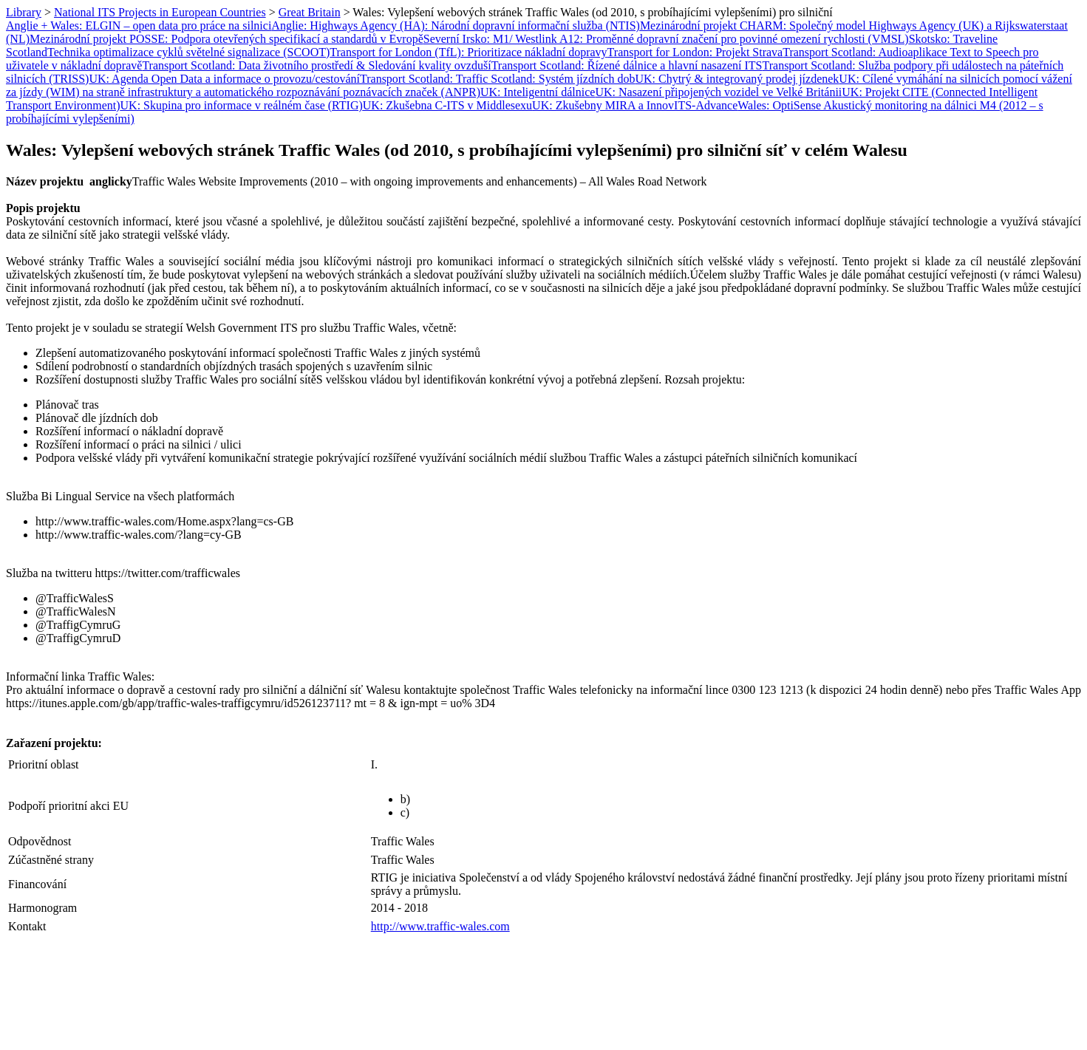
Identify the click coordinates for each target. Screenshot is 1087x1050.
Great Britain (310, 12)
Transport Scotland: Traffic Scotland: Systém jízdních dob (497, 78)
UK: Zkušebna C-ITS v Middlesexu (447, 105)
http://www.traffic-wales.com (440, 926)
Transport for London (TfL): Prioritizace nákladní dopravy (468, 52)
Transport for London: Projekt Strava (695, 52)
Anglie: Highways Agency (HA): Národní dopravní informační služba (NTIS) (455, 25)
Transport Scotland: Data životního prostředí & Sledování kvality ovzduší (316, 65)
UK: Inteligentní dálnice (538, 92)
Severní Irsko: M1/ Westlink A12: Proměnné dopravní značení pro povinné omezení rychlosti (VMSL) (666, 39)
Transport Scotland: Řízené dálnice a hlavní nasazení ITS (627, 65)
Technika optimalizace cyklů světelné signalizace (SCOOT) (188, 52)
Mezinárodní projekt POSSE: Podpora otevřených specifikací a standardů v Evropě (226, 39)
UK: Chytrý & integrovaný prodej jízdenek (737, 78)
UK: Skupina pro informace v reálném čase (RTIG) (241, 105)
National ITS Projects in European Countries (160, 12)
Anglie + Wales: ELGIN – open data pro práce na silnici (138, 25)
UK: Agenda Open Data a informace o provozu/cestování (224, 78)
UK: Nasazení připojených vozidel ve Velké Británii (718, 92)
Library (23, 12)
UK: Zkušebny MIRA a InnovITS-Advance (634, 105)
